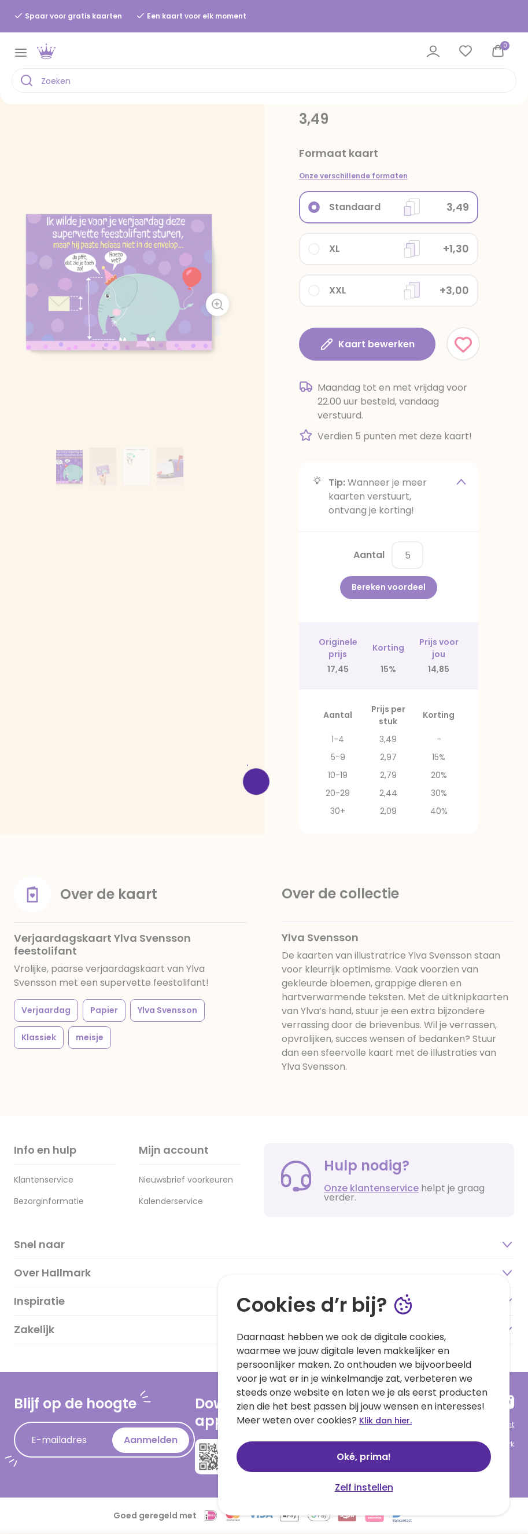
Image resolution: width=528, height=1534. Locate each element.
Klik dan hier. (385, 1420)
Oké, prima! (364, 1456)
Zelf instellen (364, 1487)
